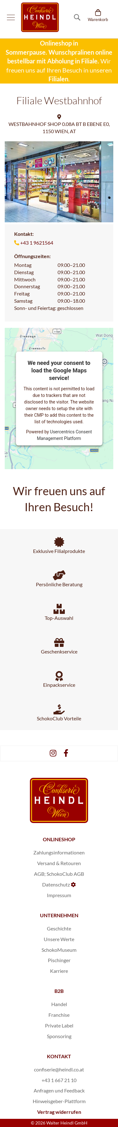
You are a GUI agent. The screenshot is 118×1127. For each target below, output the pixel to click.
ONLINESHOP (59, 839)
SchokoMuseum (59, 950)
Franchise (59, 1015)
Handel (59, 1004)
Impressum (59, 895)
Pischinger (59, 960)
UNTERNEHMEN (59, 915)
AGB (39, 874)
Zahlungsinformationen (59, 852)
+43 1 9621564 (36, 243)
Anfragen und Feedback (59, 1090)
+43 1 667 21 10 (59, 1080)
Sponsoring (59, 1036)
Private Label (59, 1025)
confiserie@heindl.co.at (59, 1069)
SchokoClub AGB (65, 874)
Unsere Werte (59, 939)
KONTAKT (59, 1056)
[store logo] (40, 17)
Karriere (59, 971)
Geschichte (59, 928)
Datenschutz (56, 884)
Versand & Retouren (59, 863)
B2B (59, 991)
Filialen (58, 79)
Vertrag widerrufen (59, 1112)
